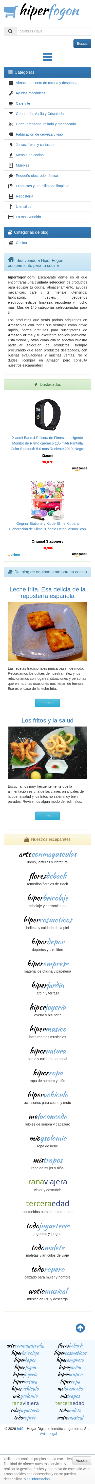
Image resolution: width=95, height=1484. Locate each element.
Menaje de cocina (30, 155)
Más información (37, 1479)
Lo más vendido (28, 217)
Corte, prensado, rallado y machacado (46, 124)
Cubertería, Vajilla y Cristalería (40, 114)
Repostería (24, 196)
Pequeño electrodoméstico (37, 176)
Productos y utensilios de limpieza (42, 186)
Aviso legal (48, 1434)
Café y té (23, 103)
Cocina (21, 243)
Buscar (82, 44)
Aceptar (82, 1461)
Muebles (22, 165)
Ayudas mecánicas (30, 93)
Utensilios (23, 207)
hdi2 (20, 1429)
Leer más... (47, 703)
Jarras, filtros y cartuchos (35, 145)
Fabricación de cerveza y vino (39, 134)
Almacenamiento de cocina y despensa (47, 83)
